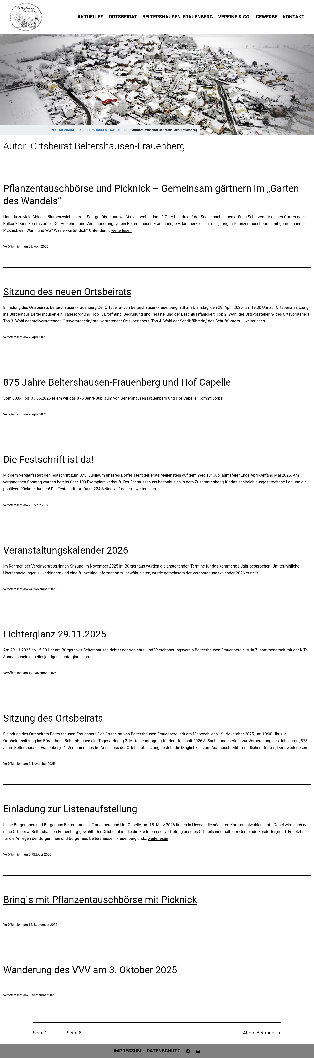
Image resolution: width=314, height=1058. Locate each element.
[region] (157, 84)
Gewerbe (267, 17)
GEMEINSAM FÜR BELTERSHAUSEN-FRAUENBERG (90, 130)
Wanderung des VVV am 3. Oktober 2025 (90, 970)
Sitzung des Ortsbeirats (53, 718)
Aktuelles (90, 17)
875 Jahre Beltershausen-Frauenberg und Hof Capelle (117, 382)
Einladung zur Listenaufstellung (70, 809)
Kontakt (293, 17)
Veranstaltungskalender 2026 (65, 550)
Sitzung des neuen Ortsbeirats (67, 291)
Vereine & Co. (234, 17)
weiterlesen (121, 230)
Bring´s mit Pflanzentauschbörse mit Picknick (100, 899)
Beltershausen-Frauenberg (177, 17)
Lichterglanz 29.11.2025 (54, 634)
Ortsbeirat (123, 17)
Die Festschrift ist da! (48, 459)
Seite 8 (74, 1033)
